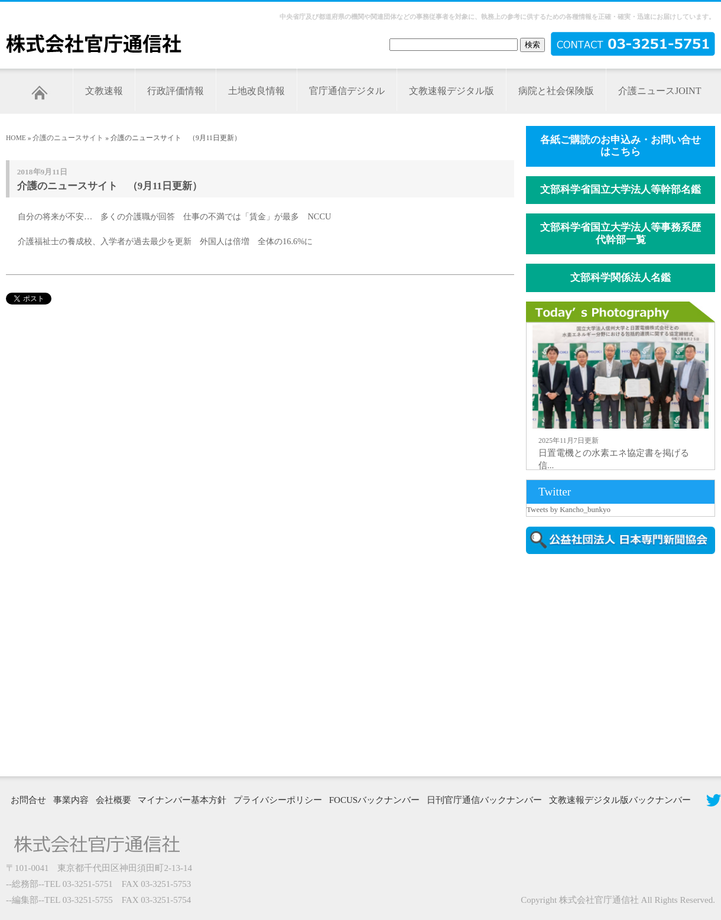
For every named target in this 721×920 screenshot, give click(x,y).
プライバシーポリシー (277, 800)
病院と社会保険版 (556, 91)
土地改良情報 (256, 91)
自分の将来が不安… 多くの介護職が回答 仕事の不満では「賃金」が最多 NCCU (174, 216)
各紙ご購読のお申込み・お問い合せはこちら (620, 146)
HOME (16, 137)
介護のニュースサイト (68, 137)
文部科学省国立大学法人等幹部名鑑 (620, 189)
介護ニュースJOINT (659, 91)
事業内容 (71, 800)
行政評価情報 (175, 91)
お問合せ (28, 800)
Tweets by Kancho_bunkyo (568, 509)
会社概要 (113, 800)
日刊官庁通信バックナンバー (484, 800)
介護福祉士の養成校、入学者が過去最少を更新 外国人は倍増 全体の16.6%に (165, 241)
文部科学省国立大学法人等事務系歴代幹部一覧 (620, 233)
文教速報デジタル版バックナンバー (620, 800)
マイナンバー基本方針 (182, 800)
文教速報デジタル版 (451, 91)
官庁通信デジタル (347, 91)
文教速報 (104, 91)
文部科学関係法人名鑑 (620, 277)
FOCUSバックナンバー (374, 800)
